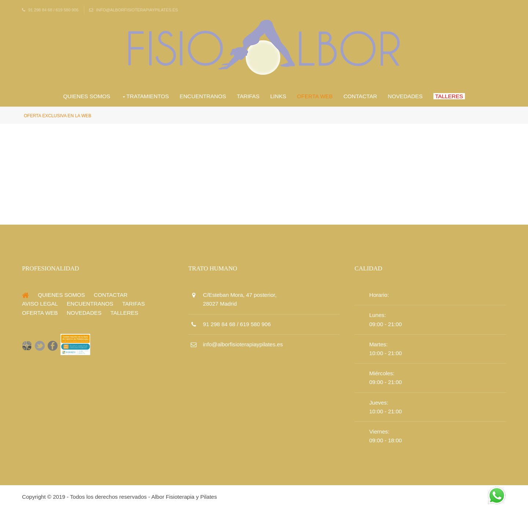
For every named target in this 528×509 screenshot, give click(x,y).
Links (278, 96)
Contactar (360, 96)
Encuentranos (203, 96)
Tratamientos (147, 96)
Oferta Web (315, 96)
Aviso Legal (40, 303)
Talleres (449, 96)
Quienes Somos (86, 96)
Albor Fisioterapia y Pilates (184, 497)
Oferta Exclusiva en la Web (57, 115)
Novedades (405, 96)
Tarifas (248, 96)
